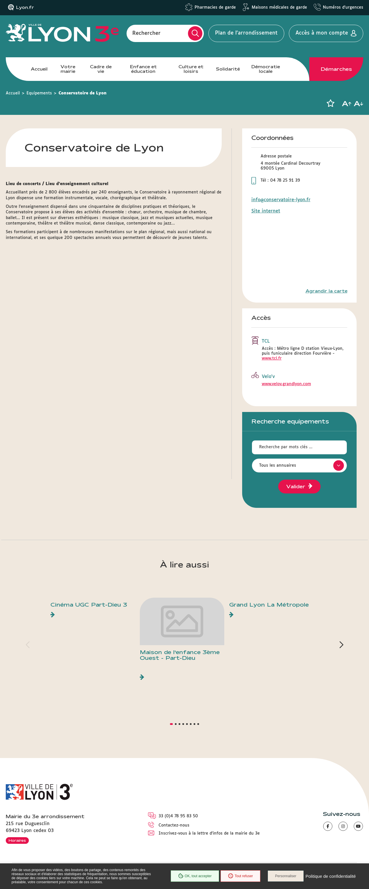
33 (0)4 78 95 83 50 (178, 816)
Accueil (39, 69)
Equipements (39, 93)
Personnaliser (285, 876)
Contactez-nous (174, 825)
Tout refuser (240, 876)
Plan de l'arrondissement (246, 33)
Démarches (336, 69)
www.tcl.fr (272, 358)
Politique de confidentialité (331, 876)
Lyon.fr (25, 7)
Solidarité (228, 69)
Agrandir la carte (326, 291)
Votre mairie (68, 69)
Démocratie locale (265, 69)
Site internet (265, 211)
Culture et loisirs (191, 69)
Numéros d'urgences (343, 7)
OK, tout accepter (195, 876)
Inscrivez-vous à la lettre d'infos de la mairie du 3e (209, 833)
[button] (330, 103)
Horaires (17, 840)
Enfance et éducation (143, 69)
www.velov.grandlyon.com (286, 384)
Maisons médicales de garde (279, 7)
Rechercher (146, 33)
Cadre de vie (101, 69)
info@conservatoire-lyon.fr (280, 199)
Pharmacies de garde (215, 7)
